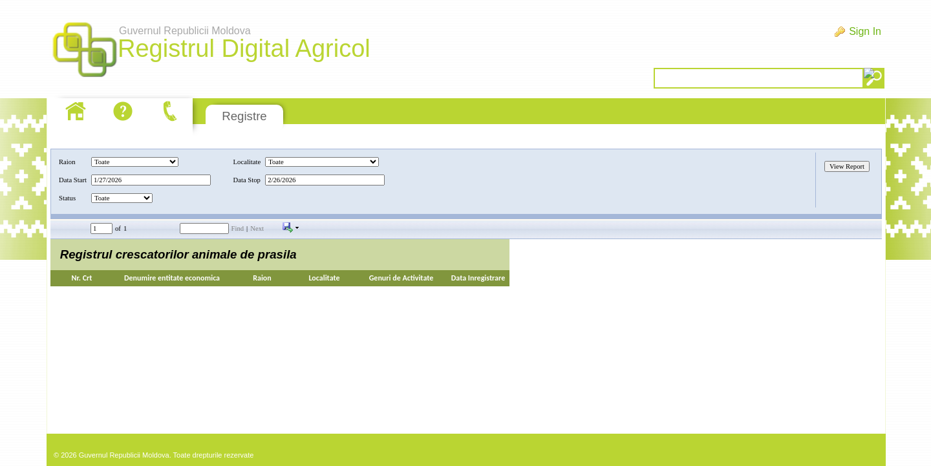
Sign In (865, 31)
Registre (244, 116)
